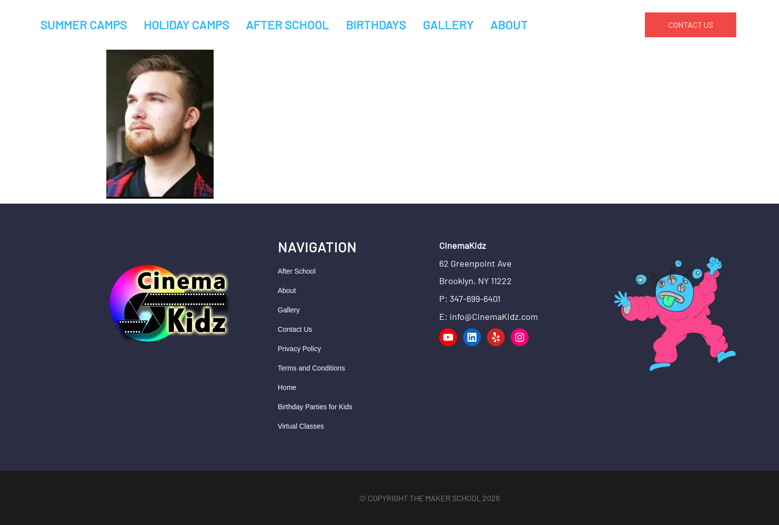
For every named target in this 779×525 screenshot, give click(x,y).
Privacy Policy (299, 349)
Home (287, 387)
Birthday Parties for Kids (315, 407)
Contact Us (295, 329)
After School (296, 271)
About (287, 291)
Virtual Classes (301, 426)
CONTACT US (690, 24)
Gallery (289, 310)
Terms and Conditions (311, 368)
